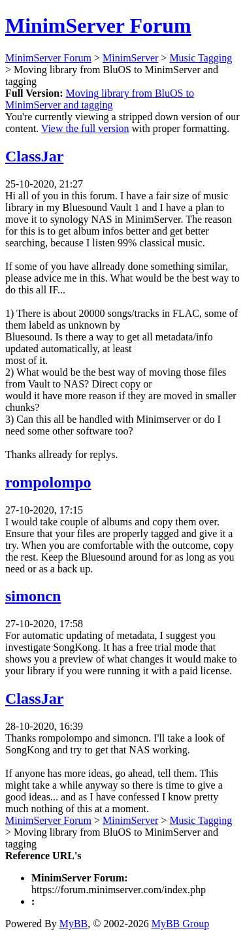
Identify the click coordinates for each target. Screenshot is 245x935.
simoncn (33, 595)
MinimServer (130, 57)
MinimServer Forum (98, 25)
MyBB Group (180, 923)
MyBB (73, 923)
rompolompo (48, 482)
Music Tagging (200, 57)
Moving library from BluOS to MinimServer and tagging (99, 99)
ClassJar (34, 156)
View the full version (85, 128)
